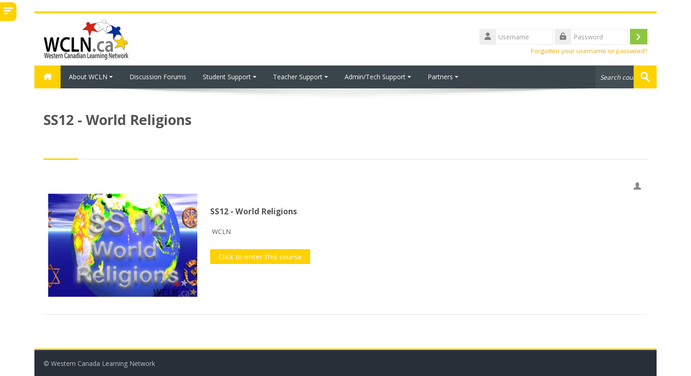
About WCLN (91, 76)
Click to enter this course (260, 256)
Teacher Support (300, 76)
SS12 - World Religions (253, 211)
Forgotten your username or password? (589, 51)
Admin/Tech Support (378, 76)
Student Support (229, 76)
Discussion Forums (157, 76)
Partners (443, 76)
